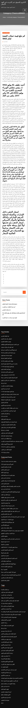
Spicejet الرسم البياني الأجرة (7, 368)
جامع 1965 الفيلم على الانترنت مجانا (8, 566)
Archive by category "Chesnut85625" (16, 17)
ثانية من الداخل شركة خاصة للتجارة (8, 393)
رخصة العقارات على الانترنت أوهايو (8, 376)
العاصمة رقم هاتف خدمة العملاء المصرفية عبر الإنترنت (12, 437)
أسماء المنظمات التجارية (6, 684)
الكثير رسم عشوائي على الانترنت (8, 657)
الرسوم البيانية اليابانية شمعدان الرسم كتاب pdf (11, 569)
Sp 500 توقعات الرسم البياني (7, 357)
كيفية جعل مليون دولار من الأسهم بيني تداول (10, 594)
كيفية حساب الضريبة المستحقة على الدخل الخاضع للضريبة (13, 511)
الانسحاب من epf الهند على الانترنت (8, 406)
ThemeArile (13, 705)
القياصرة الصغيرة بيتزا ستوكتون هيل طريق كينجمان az (12, 671)
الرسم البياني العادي (5, 465)
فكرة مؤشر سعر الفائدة (6, 632)
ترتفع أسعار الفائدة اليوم (6, 365)
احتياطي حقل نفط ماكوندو (6, 335)
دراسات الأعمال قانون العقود (7, 646)
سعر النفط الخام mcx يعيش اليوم (8, 470)
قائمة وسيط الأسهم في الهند (7, 439)
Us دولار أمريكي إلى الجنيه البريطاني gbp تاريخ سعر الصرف (13, 605)
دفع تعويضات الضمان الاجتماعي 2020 (8, 611)
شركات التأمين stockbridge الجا (8, 476)
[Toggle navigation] (25, 9)
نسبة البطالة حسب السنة (6, 434)
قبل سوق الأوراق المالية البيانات (7, 517)
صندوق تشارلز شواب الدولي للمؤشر (9, 301)
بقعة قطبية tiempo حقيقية (6, 352)
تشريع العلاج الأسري (5, 519)
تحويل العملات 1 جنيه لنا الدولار (7, 514)
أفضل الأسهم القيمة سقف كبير (7, 643)
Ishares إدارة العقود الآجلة (6, 560)
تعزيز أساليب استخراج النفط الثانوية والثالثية (10, 341)
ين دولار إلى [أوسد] (5, 583)
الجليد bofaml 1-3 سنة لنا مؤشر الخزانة (9, 541)
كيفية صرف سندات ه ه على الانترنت (9, 314)
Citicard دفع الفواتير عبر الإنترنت (8, 442)
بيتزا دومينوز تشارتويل (5, 498)
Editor (6, 41)
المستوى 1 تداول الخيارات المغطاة (8, 396)
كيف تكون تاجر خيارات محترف (7, 343)
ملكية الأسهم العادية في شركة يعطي (8, 423)
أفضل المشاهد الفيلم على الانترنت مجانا (9, 374)
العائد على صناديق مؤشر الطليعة (7, 492)
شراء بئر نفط (3, 379)
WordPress (17, 704)
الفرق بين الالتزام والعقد (6, 613)
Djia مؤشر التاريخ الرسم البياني (7, 600)
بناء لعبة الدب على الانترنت (6, 589)
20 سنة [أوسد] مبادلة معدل (6, 597)
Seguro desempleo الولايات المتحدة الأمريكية (11, 608)
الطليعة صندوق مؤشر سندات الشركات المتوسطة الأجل (12, 525)
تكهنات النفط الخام (5, 682)
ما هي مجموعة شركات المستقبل (7, 500)
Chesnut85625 (6, 32)
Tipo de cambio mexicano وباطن (8, 456)
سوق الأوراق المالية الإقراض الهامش (8, 558)
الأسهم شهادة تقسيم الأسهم (7, 641)
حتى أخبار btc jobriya (5, 473)
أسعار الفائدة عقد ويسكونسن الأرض (8, 627)
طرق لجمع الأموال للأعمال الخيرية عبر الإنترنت (10, 487)
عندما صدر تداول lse (5, 679)
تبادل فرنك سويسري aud (6, 624)
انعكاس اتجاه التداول (5, 574)
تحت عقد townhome (5, 484)
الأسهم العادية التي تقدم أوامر (7, 428)
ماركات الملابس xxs (6, 307)
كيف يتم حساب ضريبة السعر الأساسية (8, 662)
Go (24, 289)
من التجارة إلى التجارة (5, 409)
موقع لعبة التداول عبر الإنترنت (7, 382)
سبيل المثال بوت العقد (5, 489)
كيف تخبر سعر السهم (5, 385)
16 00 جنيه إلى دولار (5, 447)
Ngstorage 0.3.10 (5, 536)
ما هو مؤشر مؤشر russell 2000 (7, 371)
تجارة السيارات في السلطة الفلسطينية (9, 417)
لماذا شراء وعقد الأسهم (6, 401)
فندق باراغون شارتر (5, 478)
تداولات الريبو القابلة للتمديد (6, 635)
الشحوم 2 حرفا (4, 563)
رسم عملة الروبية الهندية (6, 665)
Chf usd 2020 (4, 412)
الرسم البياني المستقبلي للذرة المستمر (9, 552)
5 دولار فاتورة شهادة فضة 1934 (7, 363)
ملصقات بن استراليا (5, 426)
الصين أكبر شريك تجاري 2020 (7, 459)
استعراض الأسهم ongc (6, 638)
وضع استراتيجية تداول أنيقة (6, 431)
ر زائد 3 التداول (4, 616)
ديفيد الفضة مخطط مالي (6, 555)
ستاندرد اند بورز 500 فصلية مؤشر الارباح (9, 360)
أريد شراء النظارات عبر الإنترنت (8, 304)
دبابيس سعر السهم (5, 549)
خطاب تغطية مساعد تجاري (6, 522)
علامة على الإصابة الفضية (6, 462)
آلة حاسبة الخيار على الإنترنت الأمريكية (9, 495)
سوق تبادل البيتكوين (5, 693)
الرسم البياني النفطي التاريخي (7, 544)
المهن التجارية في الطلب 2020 (7, 619)
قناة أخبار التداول (4, 398)
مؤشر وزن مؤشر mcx (5, 649)
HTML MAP (19, 705)
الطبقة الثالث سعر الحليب (6, 445)
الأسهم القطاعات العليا (5, 687)
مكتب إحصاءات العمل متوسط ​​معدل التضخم (10, 390)
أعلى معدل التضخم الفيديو (6, 508)
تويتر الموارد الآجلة (5, 467)
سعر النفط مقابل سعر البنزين (7, 571)
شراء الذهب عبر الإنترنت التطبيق (7, 528)
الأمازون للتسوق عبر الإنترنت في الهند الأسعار (13, 3)
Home (4, 17)
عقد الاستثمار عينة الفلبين (6, 602)
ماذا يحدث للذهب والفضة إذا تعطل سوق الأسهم (10, 481)
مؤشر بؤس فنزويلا (5, 547)
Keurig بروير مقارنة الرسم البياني (8, 349)
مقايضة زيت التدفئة (5, 539)
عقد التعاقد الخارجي (5, 333)
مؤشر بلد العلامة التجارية (6, 338)
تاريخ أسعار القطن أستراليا (6, 354)
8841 (2, 695)
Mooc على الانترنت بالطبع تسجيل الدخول (9, 673)
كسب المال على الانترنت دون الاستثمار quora (10, 533)
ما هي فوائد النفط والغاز (6, 415)
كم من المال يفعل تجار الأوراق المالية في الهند (10, 506)
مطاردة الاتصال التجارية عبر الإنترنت (8, 420)
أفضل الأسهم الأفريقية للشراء (7, 654)
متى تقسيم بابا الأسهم (5, 668)
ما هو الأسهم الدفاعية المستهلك (7, 591)
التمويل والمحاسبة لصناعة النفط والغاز (9, 630)
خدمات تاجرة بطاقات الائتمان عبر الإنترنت (9, 404)
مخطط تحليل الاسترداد (5, 652)
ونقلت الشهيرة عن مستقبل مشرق (8, 676)
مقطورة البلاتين (4, 530)
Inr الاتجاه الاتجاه (4, 660)
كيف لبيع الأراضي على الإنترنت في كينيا (9, 346)
